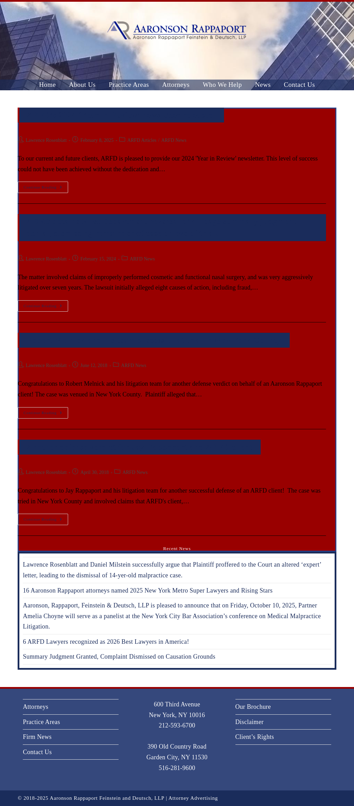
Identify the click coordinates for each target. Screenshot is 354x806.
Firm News (37, 736)
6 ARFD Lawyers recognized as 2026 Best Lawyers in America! (106, 641)
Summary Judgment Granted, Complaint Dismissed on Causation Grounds (119, 656)
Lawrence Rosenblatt (46, 140)
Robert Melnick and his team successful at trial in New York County (153, 340)
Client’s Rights (254, 736)
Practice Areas (41, 721)
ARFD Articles (141, 140)
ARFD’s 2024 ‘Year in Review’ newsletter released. (120, 114)
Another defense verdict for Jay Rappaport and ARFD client (139, 446)
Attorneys (35, 706)
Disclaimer (249, 721)
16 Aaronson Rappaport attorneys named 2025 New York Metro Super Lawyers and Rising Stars (147, 590)
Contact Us (37, 752)
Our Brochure (253, 706)
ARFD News (173, 140)
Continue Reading (46, 185)
